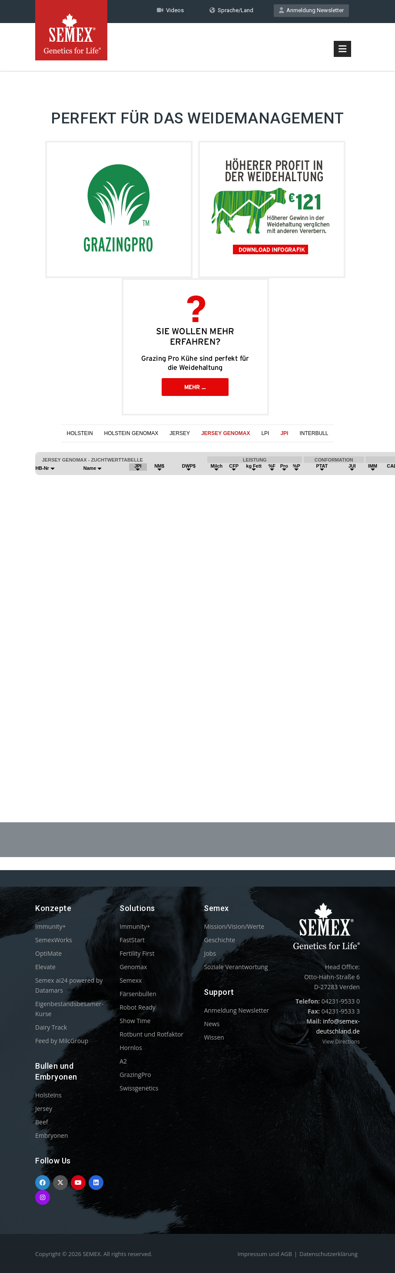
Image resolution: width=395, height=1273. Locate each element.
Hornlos (130, 1048)
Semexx (130, 980)
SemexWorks (53, 940)
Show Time (134, 1021)
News (211, 1024)
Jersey (43, 1108)
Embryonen (51, 1135)
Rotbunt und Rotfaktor (151, 1034)
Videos (170, 10)
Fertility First (136, 953)
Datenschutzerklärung (328, 1254)
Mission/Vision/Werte (234, 926)
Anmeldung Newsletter (311, 10)
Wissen (214, 1037)
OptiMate (48, 953)
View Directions (341, 1041)
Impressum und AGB (265, 1254)
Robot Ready (137, 1007)
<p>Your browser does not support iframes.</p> (197, 611)
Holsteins (48, 1095)
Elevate (45, 967)
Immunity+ (50, 926)
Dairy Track (51, 1027)
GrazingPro (135, 1074)
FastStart (132, 940)
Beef (41, 1122)
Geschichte (219, 940)
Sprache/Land (231, 10)
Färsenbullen (137, 994)
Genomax (133, 967)
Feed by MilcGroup (61, 1041)
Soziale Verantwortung (236, 967)
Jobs (210, 953)
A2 (123, 1061)
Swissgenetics (138, 1088)
